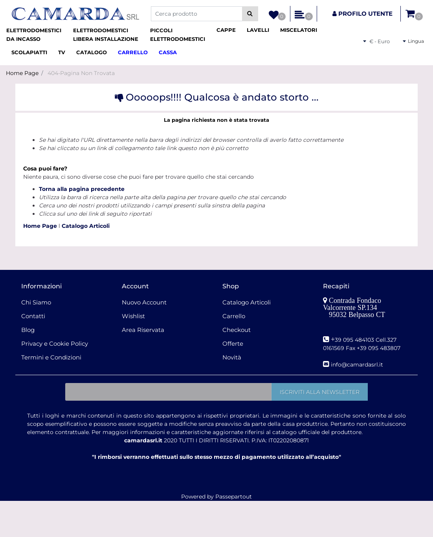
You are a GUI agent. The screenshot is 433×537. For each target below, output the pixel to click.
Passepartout (233, 496)
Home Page (22, 73)
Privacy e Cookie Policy (54, 343)
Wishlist (133, 316)
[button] (250, 13)
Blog (28, 330)
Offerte (232, 343)
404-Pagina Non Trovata (81, 73)
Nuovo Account (144, 302)
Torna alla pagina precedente (82, 188)
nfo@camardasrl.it (357, 364)
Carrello (233, 316)
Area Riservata (143, 330)
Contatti (33, 316)
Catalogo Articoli (86, 225)
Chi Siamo (36, 302)
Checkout (236, 330)
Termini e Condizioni (51, 357)
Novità (231, 357)
